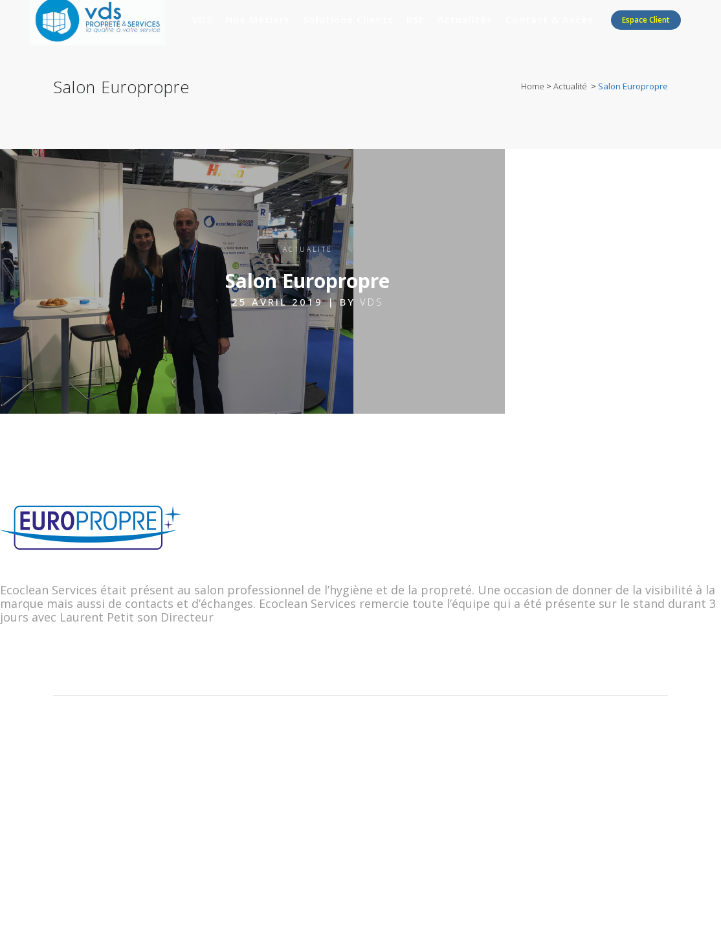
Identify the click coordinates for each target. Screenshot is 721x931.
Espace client (646, 19)
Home (532, 86)
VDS (372, 301)
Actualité (570, 86)
